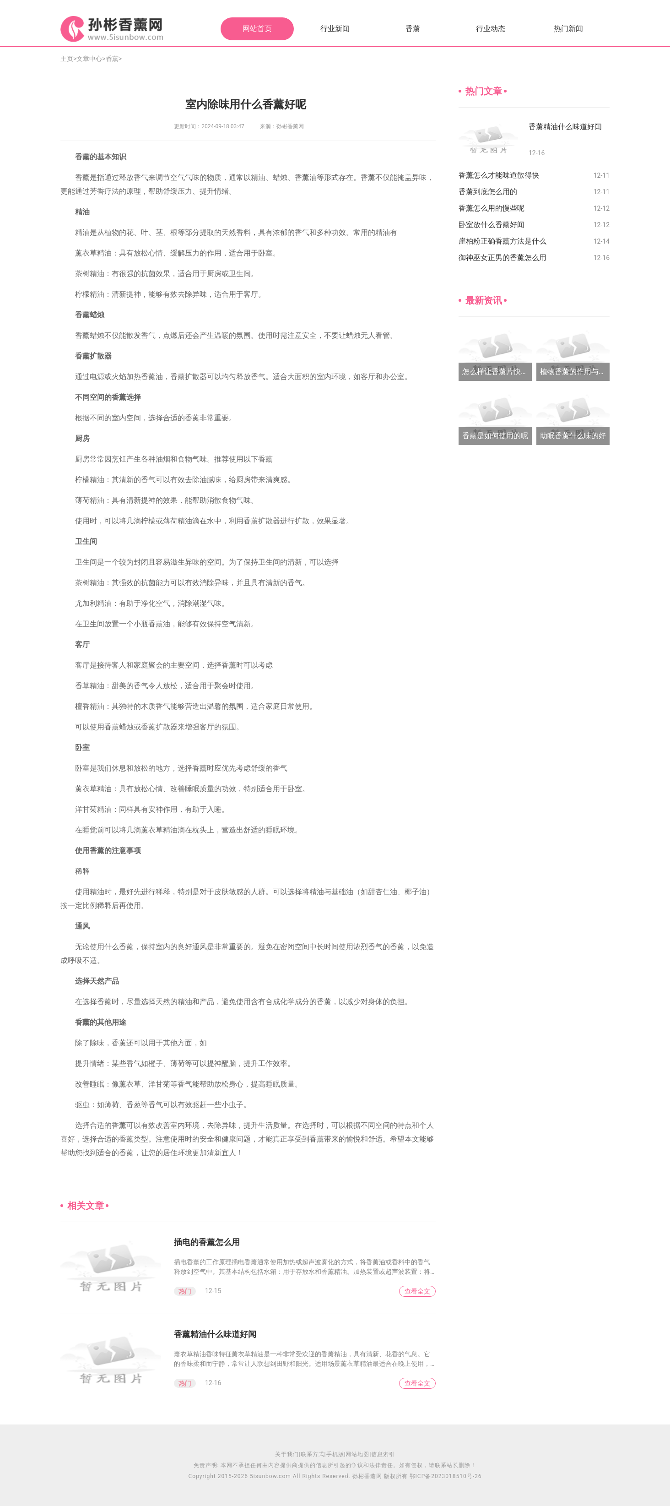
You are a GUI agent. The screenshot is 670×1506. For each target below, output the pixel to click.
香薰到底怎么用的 (488, 191)
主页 (66, 58)
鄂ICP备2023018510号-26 (446, 1476)
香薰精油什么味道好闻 (215, 1334)
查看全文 (417, 1291)
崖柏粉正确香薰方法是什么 (502, 241)
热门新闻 (568, 28)
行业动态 (490, 28)
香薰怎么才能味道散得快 (499, 175)
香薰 (412, 28)
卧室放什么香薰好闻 (491, 224)
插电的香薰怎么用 (207, 1242)
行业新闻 (335, 28)
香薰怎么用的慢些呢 (491, 208)
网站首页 (257, 28)
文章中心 (89, 58)
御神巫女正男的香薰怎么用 (502, 257)
